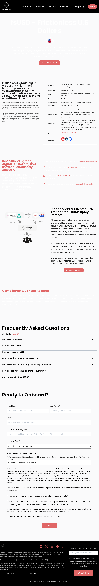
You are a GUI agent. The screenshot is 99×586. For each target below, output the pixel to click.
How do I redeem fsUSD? (14, 352)
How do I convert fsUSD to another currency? (24, 371)
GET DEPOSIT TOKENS (49, 63)
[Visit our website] (63, 546)
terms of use (42, 516)
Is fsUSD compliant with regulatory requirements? (26, 364)
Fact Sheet (65, 132)
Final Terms (74, 132)
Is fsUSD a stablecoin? (13, 339)
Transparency (79, 7)
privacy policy (55, 516)
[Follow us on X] (46, 546)
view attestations (73, 270)
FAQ (15, 334)
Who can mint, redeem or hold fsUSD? (20, 358)
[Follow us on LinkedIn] (41, 546)
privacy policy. (5, 569)
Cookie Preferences (55, 574)
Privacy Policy (65, 511)
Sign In (92, 7)
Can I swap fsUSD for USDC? (15, 377)
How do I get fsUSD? (11, 345)
